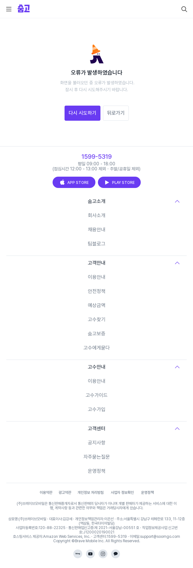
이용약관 (46, 492)
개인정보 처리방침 (90, 492)
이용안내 (96, 277)
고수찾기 (96, 320)
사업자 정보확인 (122, 492)
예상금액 (96, 305)
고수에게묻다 (96, 348)
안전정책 (96, 291)
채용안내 (96, 230)
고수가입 (96, 409)
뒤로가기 (116, 113)
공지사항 (96, 443)
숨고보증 (96, 334)
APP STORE (74, 182)
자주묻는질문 (96, 457)
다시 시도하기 (82, 113)
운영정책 (96, 471)
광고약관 (65, 492)
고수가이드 (97, 395)
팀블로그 (96, 244)
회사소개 (96, 215)
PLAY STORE (119, 182)
